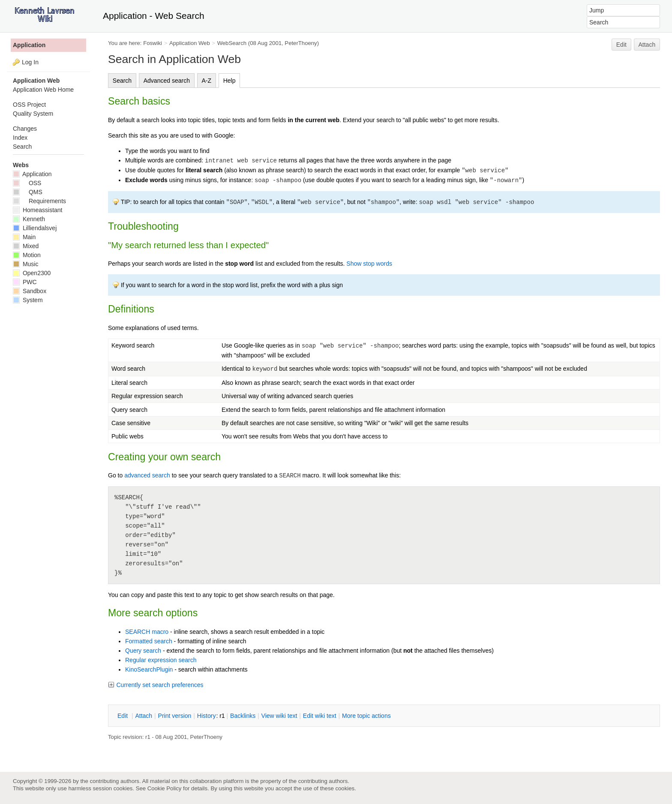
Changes (25, 128)
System (28, 300)
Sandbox (29, 291)
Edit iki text (319, 715)
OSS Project (29, 104)
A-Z (207, 80)
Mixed (26, 246)
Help (229, 80)
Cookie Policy (164, 788)
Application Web (189, 43)
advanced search (147, 475)
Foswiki (152, 43)
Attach (647, 44)
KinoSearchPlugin (149, 669)
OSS (27, 183)
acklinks (242, 715)
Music (25, 264)
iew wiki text (279, 715)
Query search (143, 650)
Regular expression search (161, 660)
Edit (621, 44)
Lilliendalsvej (35, 228)
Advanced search (167, 80)
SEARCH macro (146, 631)
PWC (25, 282)
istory (206, 715)
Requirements (39, 201)
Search (122, 80)
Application (29, 45)
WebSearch (232, 43)
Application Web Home (43, 89)
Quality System (33, 113)
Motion (27, 255)
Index (20, 137)
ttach (143, 715)
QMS (27, 192)
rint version (175, 715)
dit (123, 715)
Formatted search (148, 641)
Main (24, 237)
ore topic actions (366, 715)
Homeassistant (37, 210)
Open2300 (32, 273)
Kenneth (29, 219)
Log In (30, 62)
